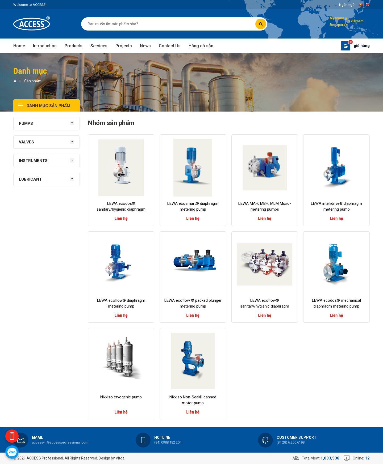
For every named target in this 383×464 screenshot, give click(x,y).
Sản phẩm (32, 81)
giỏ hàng (362, 45)
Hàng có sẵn (201, 45)
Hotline (162, 437)
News (145, 45)
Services (98, 45)
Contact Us (170, 45)
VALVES (26, 142)
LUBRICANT (30, 179)
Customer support (297, 437)
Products (73, 45)
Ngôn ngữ (347, 5)
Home (19, 45)
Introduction (45, 45)
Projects (123, 45)
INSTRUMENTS (33, 160)
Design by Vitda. (112, 458)
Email (37, 437)
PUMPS (26, 123)
